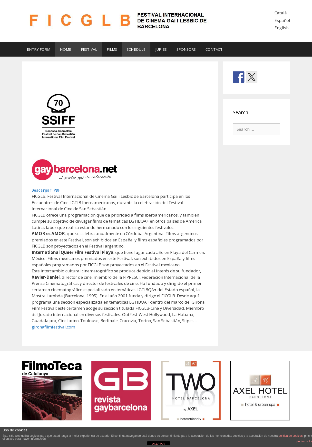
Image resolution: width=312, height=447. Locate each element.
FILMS (112, 49)
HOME (65, 49)
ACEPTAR (158, 443)
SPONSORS (186, 49)
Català (280, 13)
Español (282, 20)
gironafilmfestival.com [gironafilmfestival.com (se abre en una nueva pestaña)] (53, 327)
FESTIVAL (89, 49)
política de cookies (291, 435)
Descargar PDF (46, 190)
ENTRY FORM (38, 49)
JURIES (161, 49)
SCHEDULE (136, 49)
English (281, 27)
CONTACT (214, 49)
